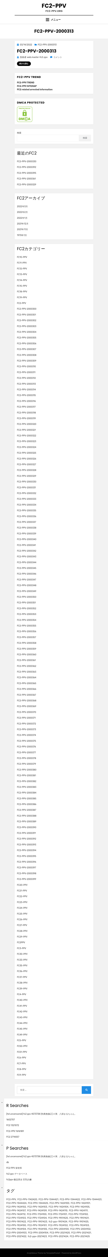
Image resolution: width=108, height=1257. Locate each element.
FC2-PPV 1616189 (15, 1131)
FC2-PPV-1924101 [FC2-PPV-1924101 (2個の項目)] (37, 1225)
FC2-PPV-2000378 (26, 758)
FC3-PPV (21, 948)
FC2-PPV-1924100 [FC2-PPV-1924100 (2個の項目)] (16, 1225)
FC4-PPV (21, 994)
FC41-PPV (22, 1006)
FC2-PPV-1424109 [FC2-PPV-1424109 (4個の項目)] (37, 1210)
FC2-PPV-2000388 (26, 816)
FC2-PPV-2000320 (26, 424)
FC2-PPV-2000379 (26, 764)
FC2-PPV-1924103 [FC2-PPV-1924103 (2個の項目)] (79, 1225)
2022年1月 (22, 218)
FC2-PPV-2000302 (26, 320)
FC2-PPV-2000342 (26, 551)
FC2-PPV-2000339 (26, 533)
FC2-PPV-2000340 (26, 539)
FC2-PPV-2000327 (26, 464)
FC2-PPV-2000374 (26, 735)
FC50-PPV (22, 1046)
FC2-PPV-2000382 (26, 781)
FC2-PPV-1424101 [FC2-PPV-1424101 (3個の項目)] (80, 1203)
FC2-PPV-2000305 (26, 337)
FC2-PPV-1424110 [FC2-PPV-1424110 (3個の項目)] (57, 1210)
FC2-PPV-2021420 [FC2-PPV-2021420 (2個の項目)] (60, 1232)
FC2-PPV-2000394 (26, 850)
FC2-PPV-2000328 (26, 470)
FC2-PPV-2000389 (26, 821)
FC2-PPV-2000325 (26, 453)
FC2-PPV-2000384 (26, 792)
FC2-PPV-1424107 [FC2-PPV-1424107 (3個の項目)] (16, 1210)
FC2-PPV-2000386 (26, 804)
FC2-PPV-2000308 (26, 355)
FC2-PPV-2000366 (26, 689)
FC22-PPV (22, 896)
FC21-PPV (22, 890)
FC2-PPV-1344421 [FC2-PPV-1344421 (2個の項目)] (48, 1199)
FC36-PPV (22, 971)
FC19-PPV (22, 297)
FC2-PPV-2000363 (26, 672)
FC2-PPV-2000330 (26, 161)
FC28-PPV (22, 931)
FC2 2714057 (12, 1137)
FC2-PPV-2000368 (26, 700)
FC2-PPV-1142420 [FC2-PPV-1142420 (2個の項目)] (27, 1199)
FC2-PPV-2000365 (26, 683)
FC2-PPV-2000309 (26, 361)
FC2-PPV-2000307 (26, 349)
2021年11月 (22, 229)
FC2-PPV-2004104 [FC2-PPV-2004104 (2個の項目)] (38, 1232)
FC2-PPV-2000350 (26, 597)
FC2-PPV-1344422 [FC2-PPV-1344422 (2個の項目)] (70, 1199)
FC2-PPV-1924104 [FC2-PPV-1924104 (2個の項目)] (16, 1229)
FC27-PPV (22, 925)
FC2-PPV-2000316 (26, 401)
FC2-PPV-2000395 (26, 173)
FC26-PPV (22, 919)
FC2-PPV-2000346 (26, 574)
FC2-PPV (54, 6)
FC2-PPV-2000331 (26, 487)
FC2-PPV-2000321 (26, 430)
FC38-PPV (22, 983)
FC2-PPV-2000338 (26, 528)
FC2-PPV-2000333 (26, 499)
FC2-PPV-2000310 (26, 366)
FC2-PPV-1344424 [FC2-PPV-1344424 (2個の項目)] (16, 1203)
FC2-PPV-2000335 (26, 510)
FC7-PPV (21, 1063)
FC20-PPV (22, 885)
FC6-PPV (21, 1057)
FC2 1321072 (12, 1125)
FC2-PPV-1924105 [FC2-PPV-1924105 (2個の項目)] (37, 1229)
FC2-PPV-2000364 (26, 677)
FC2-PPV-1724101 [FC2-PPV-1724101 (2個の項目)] (57, 1214)
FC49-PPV (22, 1034)
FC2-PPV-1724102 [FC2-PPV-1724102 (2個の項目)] (78, 1214)
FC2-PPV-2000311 (26, 372)
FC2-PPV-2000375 (26, 741)
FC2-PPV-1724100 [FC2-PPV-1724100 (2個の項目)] (36, 1214)
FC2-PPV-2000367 (26, 695)
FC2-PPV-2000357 (26, 637)
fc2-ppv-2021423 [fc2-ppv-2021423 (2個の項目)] (37, 1236)
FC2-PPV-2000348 (26, 585)
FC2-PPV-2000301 (26, 314)
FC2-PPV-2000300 (26, 309)
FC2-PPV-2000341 (26, 545)
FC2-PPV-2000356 (26, 631)
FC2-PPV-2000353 (26, 614)
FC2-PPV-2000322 (26, 435)
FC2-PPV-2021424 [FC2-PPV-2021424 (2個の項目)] (58, 1236)
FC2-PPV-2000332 (26, 493)
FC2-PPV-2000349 (26, 591)
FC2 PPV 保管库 (14, 1168)
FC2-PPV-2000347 (26, 579)
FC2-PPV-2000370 (26, 712)
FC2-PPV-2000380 (26, 770)
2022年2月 (22, 212)
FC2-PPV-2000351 (26, 602)
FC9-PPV (21, 1075)
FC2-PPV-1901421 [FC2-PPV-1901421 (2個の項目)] (79, 1217)
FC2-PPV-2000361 (26, 178)
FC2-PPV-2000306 (26, 343)
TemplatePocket (53, 1253)
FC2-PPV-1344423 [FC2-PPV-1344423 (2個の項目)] (91, 1199)
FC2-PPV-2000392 (26, 167)
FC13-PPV (22, 274)
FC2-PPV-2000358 (26, 643)
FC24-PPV (22, 908)
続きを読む (24, 64)
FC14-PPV (22, 280)
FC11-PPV (22, 263)
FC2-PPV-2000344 (26, 562)
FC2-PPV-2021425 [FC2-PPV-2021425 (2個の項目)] (80, 1236)
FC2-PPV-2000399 (26, 879)
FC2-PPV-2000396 (26, 862)
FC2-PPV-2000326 (26, 459)
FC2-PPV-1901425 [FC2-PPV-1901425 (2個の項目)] (78, 1221)
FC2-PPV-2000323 (26, 441)
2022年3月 (22, 206)
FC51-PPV (22, 1052)
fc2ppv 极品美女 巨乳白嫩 (19, 1179)
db (7, 1162)
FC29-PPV (22, 937)
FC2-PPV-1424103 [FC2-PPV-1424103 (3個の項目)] (37, 1206)
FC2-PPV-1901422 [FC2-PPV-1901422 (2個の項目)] (16, 1221)
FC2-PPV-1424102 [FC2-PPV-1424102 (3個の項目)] (16, 1206)
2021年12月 (22, 223)
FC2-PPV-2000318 (26, 412)
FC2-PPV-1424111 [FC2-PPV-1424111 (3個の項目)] (78, 1210)
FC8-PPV (21, 1069)
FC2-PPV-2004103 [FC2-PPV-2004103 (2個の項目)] (16, 1232)
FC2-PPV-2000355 (26, 625)
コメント (57, 57)
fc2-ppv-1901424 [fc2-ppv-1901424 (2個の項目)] (58, 1221)
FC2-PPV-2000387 (26, 810)
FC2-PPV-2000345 (26, 568)
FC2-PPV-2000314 (26, 389)
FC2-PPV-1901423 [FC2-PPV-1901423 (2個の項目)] (37, 1221)
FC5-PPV (21, 1040)
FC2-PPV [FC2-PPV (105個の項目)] (11, 1199)
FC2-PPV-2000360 (26, 654)
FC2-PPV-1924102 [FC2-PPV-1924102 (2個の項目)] (58, 1225)
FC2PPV (21, 942)
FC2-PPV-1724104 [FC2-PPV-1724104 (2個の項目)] (37, 1217)
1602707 (10, 1119)
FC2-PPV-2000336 (26, 516)
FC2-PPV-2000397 (26, 867)
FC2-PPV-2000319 (26, 418)
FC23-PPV (22, 902)
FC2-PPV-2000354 (26, 620)
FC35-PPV (22, 965)
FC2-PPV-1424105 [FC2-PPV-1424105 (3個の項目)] (79, 1206)
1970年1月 (22, 235)
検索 (19, 133)
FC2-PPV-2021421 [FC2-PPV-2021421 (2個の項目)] (81, 1232)
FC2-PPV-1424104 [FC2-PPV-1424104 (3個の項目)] (58, 1206)
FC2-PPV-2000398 (26, 873)
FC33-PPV (22, 960)
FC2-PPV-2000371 (26, 718)
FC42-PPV (22, 1011)
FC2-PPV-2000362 (26, 666)
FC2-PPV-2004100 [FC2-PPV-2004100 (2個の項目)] (59, 1229)
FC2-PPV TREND (25, 82)
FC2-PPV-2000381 (26, 775)
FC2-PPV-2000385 (26, 798)
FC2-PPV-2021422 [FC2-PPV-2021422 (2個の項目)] (16, 1236)
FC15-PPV (22, 286)
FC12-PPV (22, 268)
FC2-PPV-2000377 (26, 752)
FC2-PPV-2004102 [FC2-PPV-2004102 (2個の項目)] (80, 1229)
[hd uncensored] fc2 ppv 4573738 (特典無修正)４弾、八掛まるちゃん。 (41, 1114)
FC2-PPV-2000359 (26, 649)
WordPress (76, 1253)
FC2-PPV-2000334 (26, 505)
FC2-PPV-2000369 (26, 706)
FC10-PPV (22, 257)
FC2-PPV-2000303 (26, 326)
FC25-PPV (22, 914)
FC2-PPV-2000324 (26, 447)
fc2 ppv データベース (16, 1174)
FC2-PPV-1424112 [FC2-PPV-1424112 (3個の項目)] (15, 1214)
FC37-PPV (22, 977)
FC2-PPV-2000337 (26, 522)
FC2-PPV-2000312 (26, 378)
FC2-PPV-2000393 (26, 844)
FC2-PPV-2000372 (26, 723)
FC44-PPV (22, 1023)
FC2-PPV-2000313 (47, 44)
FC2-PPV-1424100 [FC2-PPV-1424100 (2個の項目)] (59, 1203)
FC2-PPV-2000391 (26, 833)
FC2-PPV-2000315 (26, 395)
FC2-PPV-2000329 (26, 184)
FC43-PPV (22, 1017)
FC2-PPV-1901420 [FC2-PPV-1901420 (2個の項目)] (58, 1217)
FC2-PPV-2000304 (26, 332)
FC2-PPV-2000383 (26, 787)
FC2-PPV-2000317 (26, 407)
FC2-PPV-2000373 (26, 729)
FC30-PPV (22, 954)
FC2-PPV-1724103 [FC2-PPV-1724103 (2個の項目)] (16, 1217)
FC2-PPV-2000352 (26, 608)
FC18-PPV (22, 291)
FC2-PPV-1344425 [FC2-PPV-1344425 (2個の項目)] (38, 1203)
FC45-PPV (22, 1029)
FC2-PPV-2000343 (26, 556)
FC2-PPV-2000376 (26, 746)
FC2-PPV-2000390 (26, 827)
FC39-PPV (22, 988)
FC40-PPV (22, 1000)
